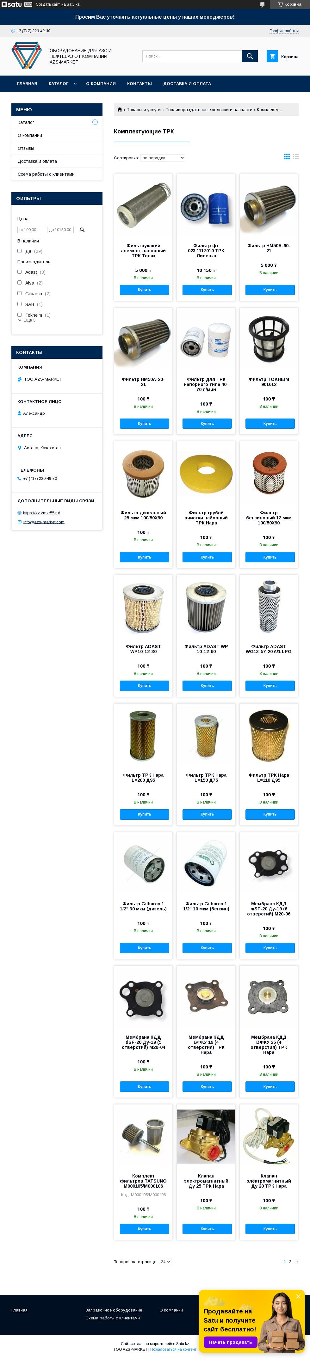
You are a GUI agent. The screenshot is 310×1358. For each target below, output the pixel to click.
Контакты (139, 83)
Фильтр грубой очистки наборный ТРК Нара (206, 517)
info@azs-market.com (44, 521)
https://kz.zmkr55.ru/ (41, 513)
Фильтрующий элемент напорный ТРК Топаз (143, 250)
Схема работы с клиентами (46, 174)
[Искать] (250, 56)
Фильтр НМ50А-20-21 (143, 382)
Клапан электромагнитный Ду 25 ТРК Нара (206, 1181)
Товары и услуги (144, 109)
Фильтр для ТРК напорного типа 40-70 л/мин (206, 384)
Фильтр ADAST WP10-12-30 (143, 649)
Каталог (58, 83)
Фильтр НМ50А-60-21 (268, 248)
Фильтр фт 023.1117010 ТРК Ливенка (206, 250)
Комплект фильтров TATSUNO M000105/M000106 (143, 1181)
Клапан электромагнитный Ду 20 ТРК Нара (269, 1181)
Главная (27, 83)
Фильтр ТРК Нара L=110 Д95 (269, 778)
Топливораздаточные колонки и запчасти (208, 109)
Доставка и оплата (187, 83)
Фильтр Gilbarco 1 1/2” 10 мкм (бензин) (206, 906)
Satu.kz (182, 1344)
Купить (144, 290)
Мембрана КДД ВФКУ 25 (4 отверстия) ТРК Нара (269, 1045)
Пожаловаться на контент (173, 1349)
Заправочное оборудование (113, 1310)
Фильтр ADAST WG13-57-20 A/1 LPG (269, 649)
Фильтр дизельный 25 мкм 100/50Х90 (143, 515)
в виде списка (296, 158)
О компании (101, 83)
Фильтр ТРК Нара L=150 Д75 (206, 778)
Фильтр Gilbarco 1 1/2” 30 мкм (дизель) (143, 906)
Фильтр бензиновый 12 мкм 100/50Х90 (269, 517)
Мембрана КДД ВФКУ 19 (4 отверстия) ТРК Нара (206, 1045)
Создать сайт (48, 4)
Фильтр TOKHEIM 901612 (269, 382)
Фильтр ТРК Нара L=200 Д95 (143, 778)
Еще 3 (29, 320)
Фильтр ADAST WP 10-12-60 (206, 649)
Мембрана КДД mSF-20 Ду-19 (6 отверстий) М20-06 (268, 908)
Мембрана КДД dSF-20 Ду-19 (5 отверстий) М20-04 (143, 1042)
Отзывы (26, 148)
